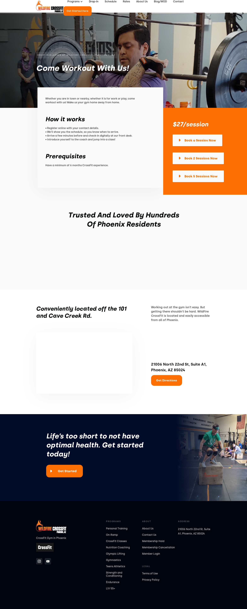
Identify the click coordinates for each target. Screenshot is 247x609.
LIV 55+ (110, 588)
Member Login (151, 553)
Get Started (67, 471)
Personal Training (116, 528)
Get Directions (166, 380)
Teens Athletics (115, 566)
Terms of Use (150, 573)
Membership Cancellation (158, 547)
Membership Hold (153, 541)
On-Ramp (112, 534)
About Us (147, 528)
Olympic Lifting (115, 553)
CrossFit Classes (116, 541)
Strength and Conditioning (114, 574)
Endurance (112, 582)
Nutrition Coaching (118, 547)
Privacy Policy (150, 579)
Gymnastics (113, 560)
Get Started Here (77, 10)
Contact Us (149, 534)
